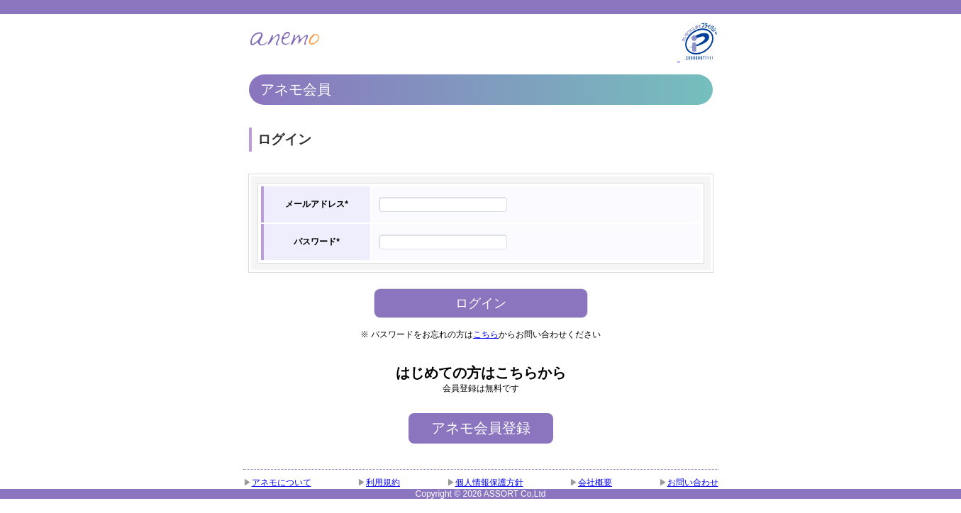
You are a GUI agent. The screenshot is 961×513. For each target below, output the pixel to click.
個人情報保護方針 (489, 482)
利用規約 (383, 482)
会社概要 (595, 482)
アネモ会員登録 (481, 428)
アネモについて (281, 482)
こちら (486, 334)
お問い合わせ (692, 482)
